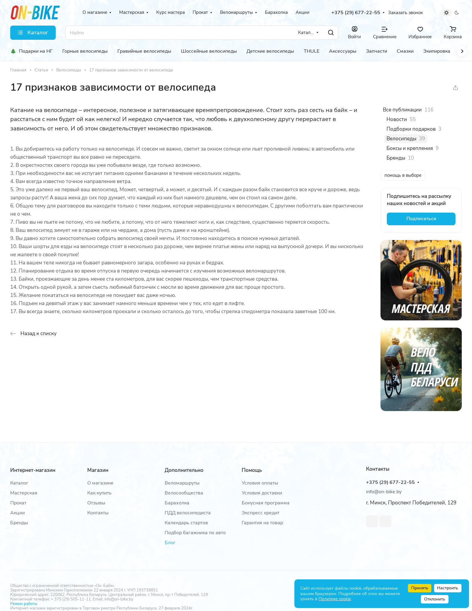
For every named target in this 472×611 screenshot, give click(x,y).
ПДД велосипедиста (188, 513)
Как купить (99, 493)
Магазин (97, 470)
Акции (17, 513)
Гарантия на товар (262, 522)
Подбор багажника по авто (195, 532)
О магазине (100, 483)
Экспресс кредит (260, 513)
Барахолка (177, 503)
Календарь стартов (186, 522)
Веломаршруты (182, 483)
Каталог (19, 483)
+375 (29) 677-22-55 (355, 13)
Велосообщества (184, 493)
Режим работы (23, 603)
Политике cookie (334, 599)
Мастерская (23, 493)
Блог (170, 542)
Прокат (18, 503)
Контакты (98, 513)
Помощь (252, 470)
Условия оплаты (260, 483)
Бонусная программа (266, 503)
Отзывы (96, 503)
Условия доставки (262, 493)
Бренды (19, 522)
